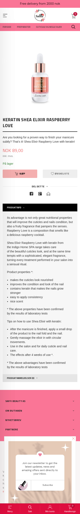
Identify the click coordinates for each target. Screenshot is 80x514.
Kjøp (20, 173)
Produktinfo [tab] (14, 207)
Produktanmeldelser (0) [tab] (20, 378)
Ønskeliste (60, 173)
